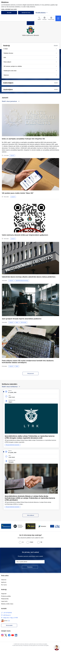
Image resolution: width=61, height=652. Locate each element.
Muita (17, 322)
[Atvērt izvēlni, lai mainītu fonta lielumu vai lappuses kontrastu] (51, 19)
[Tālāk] (58, 526)
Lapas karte (4, 601)
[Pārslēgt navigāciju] (58, 18)
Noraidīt (9, 12)
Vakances (3, 579)
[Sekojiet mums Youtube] (12, 635)
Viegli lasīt (3, 593)
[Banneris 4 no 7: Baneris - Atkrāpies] (30, 526)
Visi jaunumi (30, 373)
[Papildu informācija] (9, 620)
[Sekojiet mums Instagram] (2, 635)
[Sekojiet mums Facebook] (9, 635)
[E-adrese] (4, 620)
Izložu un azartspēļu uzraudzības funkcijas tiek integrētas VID (23, 139)
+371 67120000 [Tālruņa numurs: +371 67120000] (7, 612)
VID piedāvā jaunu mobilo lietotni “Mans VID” (18, 193)
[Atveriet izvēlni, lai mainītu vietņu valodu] (44, 18)
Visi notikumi (30, 515)
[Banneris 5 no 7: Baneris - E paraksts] (43, 526)
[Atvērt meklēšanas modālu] (39, 19)
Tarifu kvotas (23, 322)
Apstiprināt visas (26, 12)
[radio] (21, 542)
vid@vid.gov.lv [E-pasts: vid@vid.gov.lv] (7, 615)
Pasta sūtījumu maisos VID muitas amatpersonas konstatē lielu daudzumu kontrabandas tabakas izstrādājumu (28, 361)
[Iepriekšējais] (3, 526)
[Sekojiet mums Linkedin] (16, 635)
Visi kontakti (9, 625)
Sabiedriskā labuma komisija (22, 280)
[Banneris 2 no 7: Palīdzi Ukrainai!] (6, 526)
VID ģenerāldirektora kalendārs (12, 445)
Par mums (4, 585)
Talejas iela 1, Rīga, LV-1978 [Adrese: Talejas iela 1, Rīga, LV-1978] (10, 617)
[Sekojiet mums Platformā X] (6, 635)
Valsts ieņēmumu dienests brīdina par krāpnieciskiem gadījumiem (25, 235)
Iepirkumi (3, 582)
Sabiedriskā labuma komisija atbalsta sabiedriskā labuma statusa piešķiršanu (28, 277)
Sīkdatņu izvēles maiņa (7, 604)
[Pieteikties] (30, 567)
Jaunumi (12, 155)
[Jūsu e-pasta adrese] (30, 561)
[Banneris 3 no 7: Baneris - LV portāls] (18, 526)
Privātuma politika (6, 596)
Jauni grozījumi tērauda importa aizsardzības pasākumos (21, 319)
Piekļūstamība (5, 598)
